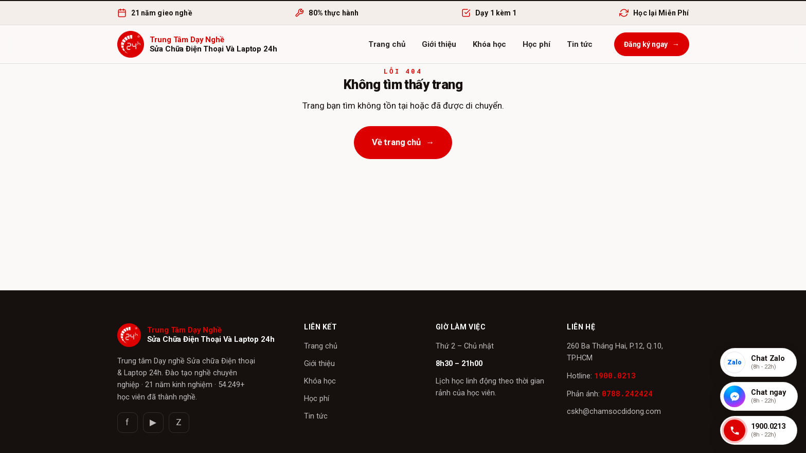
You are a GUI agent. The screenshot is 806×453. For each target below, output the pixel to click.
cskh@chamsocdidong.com (614, 411)
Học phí (536, 44)
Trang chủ (386, 44)
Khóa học (489, 44)
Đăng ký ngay (651, 44)
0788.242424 (627, 393)
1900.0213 (615, 375)
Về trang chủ (403, 142)
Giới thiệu (439, 44)
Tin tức (580, 44)
